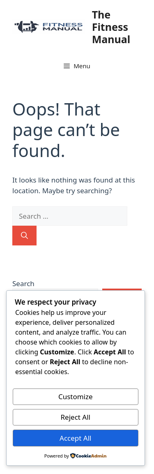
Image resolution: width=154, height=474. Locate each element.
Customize (75, 396)
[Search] (24, 235)
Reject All (76, 417)
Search (23, 283)
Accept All (75, 438)
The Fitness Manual (111, 26)
